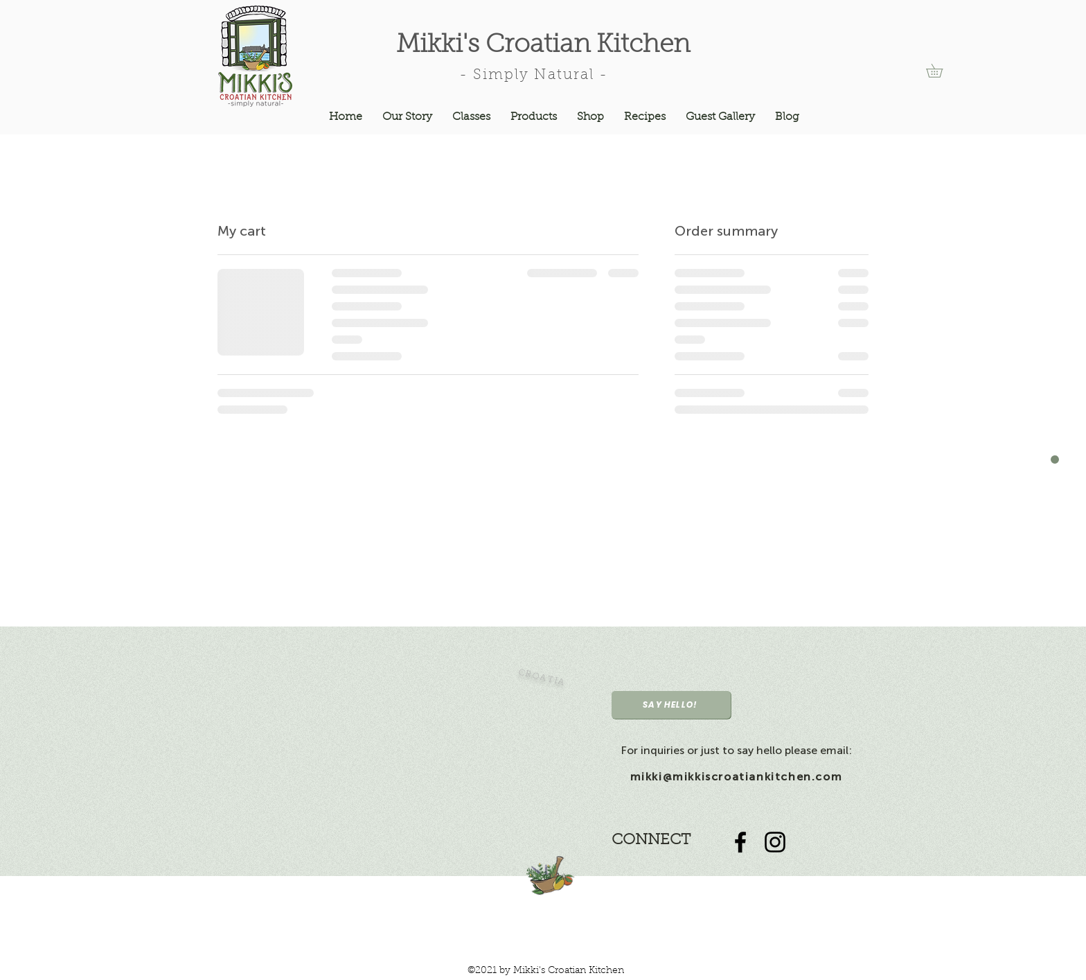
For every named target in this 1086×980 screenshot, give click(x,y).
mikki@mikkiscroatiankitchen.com (736, 776)
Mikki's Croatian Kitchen (543, 45)
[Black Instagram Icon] (775, 842)
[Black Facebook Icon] (740, 842)
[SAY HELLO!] (671, 705)
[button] (941, 71)
